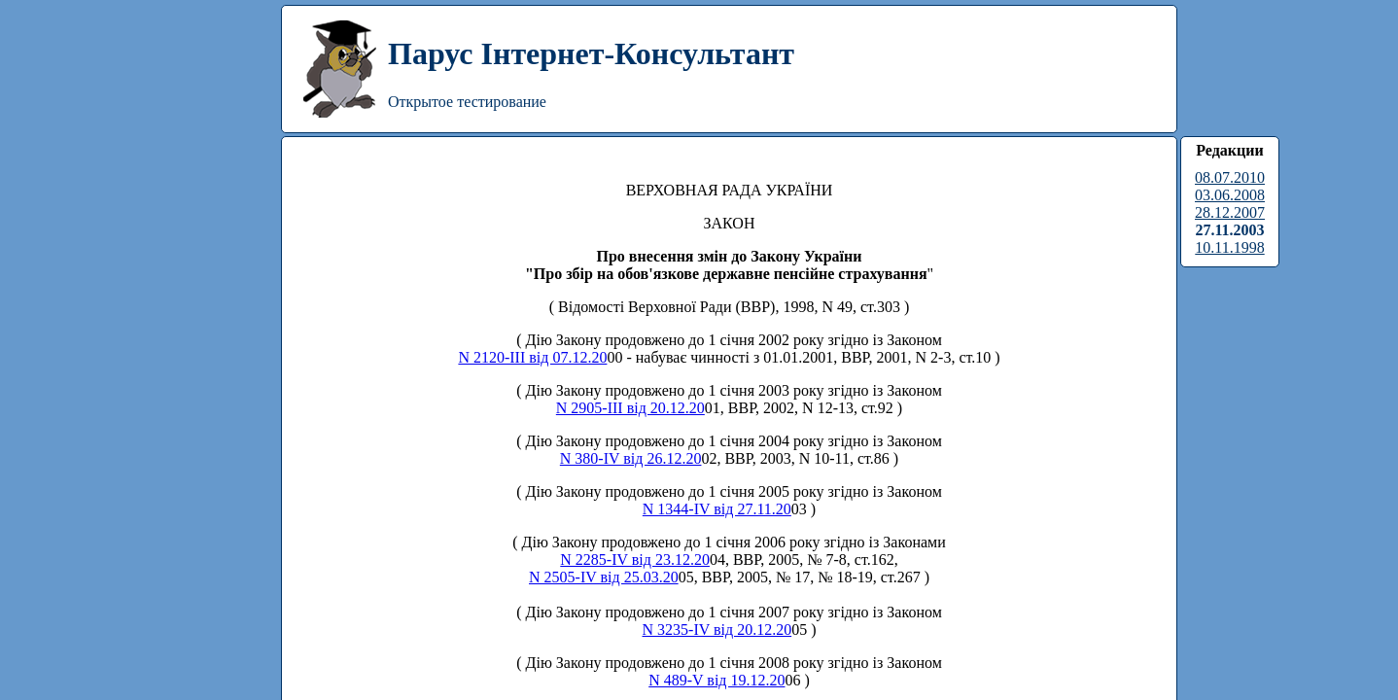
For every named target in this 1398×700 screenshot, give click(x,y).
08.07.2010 (1230, 177)
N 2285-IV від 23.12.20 (635, 559)
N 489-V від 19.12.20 (716, 680)
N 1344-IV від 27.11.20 (717, 509)
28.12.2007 (1230, 212)
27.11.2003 (1229, 230)
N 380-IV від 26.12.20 (631, 458)
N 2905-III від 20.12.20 (630, 408)
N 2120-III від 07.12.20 (532, 357)
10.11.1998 (1229, 247)
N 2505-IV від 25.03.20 (604, 577)
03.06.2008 (1230, 195)
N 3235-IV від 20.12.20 (717, 629)
